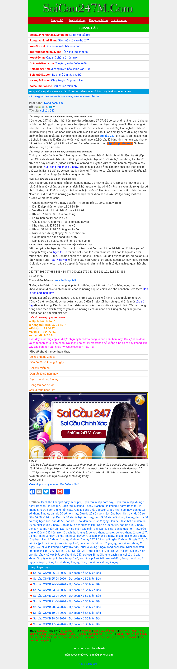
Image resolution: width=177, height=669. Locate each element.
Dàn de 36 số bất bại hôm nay (74, 517)
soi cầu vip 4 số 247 (92, 558)
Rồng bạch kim (53, 103)
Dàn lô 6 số (106, 528)
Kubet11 (42, 630)
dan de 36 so (137, 513)
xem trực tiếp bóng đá (97, 637)
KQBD (51, 633)
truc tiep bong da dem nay (68, 637)
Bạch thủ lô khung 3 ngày (110, 505)
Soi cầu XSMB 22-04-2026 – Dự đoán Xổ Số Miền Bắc (67, 595)
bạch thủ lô (60, 252)
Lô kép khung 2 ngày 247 (131, 532)
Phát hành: (36, 103)
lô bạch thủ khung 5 (75, 532)
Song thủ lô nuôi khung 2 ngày (99, 562)
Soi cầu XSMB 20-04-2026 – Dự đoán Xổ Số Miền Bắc (67, 607)
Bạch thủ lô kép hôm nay (98, 502)
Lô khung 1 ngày (58, 539)
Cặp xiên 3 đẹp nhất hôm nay (113, 509)
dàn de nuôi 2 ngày (131, 524)
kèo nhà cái (95, 633)
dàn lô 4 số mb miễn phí (44, 528)
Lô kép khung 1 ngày (101, 532)
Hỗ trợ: (33, 106)
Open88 (62, 633)
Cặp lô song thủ (84, 509)
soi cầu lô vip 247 (65, 280)
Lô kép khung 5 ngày (101, 535)
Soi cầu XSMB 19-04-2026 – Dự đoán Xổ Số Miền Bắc (67, 612)
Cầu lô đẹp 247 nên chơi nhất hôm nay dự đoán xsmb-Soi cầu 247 (64, 96)
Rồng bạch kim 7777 (41, 550)
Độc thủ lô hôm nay (49, 532)
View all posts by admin (43, 484)
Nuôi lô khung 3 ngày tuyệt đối (60, 547)
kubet (120, 633)
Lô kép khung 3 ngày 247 (71, 535)
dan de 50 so (74, 521)
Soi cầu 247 (63, 550)
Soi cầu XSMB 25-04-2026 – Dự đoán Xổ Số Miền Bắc (67, 578)
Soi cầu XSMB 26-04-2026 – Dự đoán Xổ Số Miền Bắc (67, 572)
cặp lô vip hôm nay (119, 143)
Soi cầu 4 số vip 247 (46, 554)
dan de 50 (58, 521)
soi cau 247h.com (117, 550)
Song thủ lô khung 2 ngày (63, 562)
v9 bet (42, 633)
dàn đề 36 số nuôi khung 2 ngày (114, 517)
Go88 (72, 633)
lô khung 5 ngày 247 (130, 539)
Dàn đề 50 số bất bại (123, 521)
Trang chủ (34, 91)
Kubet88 (86, 630)
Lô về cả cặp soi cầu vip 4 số (60, 543)
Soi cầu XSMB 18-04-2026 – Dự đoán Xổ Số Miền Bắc (67, 618)
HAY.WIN (125, 630)
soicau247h (113, 558)
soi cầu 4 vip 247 (71, 554)
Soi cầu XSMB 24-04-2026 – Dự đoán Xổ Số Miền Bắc (67, 584)
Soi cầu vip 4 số (68, 558)
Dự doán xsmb (51, 91)
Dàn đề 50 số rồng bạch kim (78, 524)
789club (81, 633)
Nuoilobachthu (135, 547)
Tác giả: (34, 110)
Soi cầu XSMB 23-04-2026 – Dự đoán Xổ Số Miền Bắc (67, 590)
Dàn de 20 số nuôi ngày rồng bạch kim (103, 513)
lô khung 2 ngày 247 (82, 539)
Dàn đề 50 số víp (107, 524)
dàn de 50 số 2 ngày (95, 521)
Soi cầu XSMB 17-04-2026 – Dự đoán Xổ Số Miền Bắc (67, 624)
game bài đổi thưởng (106, 630)
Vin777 (129, 633)
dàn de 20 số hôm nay (64, 513)
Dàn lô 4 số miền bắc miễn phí (79, 528)
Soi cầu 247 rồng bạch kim (88, 550)
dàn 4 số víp (59, 259)
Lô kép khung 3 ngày (41, 535)
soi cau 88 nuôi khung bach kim (102, 554)
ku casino (66, 630)
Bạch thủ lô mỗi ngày (60, 509)
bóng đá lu (141, 633)
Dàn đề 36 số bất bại (42, 517)
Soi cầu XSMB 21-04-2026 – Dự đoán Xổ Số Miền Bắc (67, 601)
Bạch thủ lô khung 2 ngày (77, 505)
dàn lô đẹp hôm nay (127, 528)
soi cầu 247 (47, 110)
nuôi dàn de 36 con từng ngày (98, 543)
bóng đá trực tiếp (41, 637)
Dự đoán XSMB (69, 484)
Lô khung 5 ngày (106, 539)
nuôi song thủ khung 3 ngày (61, 166)
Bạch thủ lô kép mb (48, 505)
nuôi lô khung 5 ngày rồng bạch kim (103, 547)
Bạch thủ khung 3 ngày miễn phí (61, 502)
